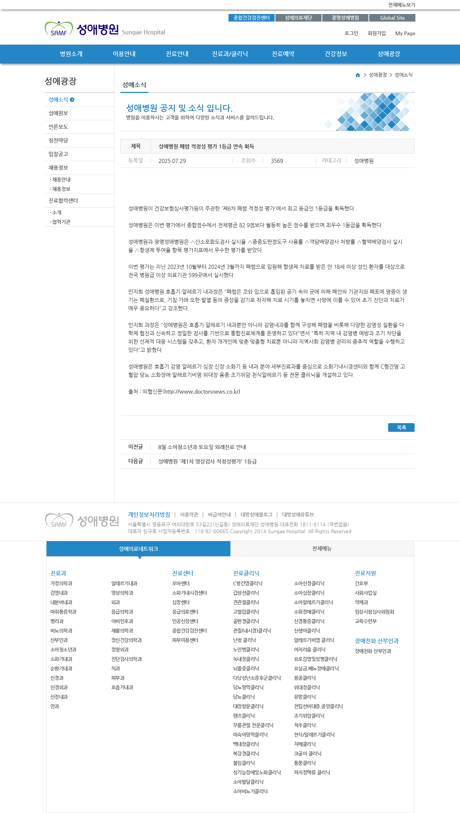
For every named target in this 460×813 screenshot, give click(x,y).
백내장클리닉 (246, 744)
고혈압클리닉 (246, 611)
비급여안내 (219, 514)
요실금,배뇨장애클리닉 (316, 668)
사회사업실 (366, 593)
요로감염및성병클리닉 (315, 659)
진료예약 (283, 53)
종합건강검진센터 (251, 17)
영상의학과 (122, 593)
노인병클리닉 (246, 649)
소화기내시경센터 (189, 593)
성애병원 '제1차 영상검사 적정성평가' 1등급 (207, 461)
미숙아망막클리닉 (250, 734)
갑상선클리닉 (246, 593)
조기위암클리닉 (309, 715)
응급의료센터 (185, 611)
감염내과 (59, 593)
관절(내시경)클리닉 (252, 630)
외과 (115, 602)
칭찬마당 (58, 140)
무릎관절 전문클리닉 (253, 725)
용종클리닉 (305, 678)
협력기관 (61, 222)
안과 (54, 706)
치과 (115, 668)
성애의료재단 (298, 17)
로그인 (351, 33)
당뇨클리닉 (244, 697)
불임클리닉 (244, 763)
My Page (405, 33)
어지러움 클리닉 (310, 649)
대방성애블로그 (256, 514)
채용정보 (58, 167)
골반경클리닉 (246, 621)
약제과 (361, 602)
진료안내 (177, 53)
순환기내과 (61, 668)
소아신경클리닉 (309, 583)
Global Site (392, 17)
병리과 (57, 621)
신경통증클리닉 (309, 621)
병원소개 (71, 53)
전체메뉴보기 (401, 5)
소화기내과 (61, 659)
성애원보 (58, 113)
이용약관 (189, 514)
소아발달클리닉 (248, 782)
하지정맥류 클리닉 (312, 772)
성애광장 (389, 53)
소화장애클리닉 (309, 611)
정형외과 (120, 649)
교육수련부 (366, 621)
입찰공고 (58, 154)
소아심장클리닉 (309, 593)
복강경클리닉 (246, 753)
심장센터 (181, 602)
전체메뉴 (322, 548)
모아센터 (181, 583)
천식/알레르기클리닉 (314, 734)
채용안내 (61, 179)
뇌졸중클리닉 (246, 668)
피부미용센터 (185, 640)
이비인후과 (122, 621)
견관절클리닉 (246, 602)
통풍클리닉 (305, 763)
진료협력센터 (63, 200)
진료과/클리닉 (230, 53)
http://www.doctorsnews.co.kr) (202, 391)
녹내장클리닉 (246, 659)
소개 (56, 212)
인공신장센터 (185, 621)
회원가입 (377, 33)
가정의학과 (61, 583)
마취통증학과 (63, 611)
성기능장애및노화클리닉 (257, 772)
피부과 (117, 678)
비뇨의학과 (61, 630)
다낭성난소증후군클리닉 (257, 678)
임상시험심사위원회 (374, 611)
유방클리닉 (305, 697)
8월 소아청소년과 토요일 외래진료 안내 (202, 447)
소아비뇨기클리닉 (250, 791)
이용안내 (124, 53)
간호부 (361, 583)
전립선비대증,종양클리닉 (318, 706)
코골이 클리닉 (308, 753)
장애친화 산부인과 (373, 651)
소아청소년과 (63, 649)
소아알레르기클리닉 (313, 602)
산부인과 (59, 640)
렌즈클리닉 (244, 715)
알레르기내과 (124, 583)
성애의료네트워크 (138, 549)
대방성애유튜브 (298, 514)
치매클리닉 (305, 744)
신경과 (57, 678)
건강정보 (336, 53)
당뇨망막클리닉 (248, 687)
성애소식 (58, 99)
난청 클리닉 (244, 640)
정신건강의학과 (126, 640)
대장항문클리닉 (248, 706)
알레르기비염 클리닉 (314, 640)
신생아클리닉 (307, 630)
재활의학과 (122, 630)
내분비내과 (61, 602)
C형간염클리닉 (248, 583)
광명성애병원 (345, 17)
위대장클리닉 (307, 687)
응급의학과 (122, 611)
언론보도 (58, 127)
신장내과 (59, 697)
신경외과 (59, 687)
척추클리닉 (305, 725)
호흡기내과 (122, 687)
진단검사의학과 (126, 659)
